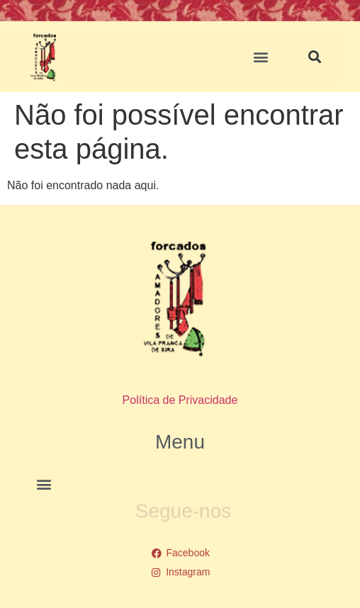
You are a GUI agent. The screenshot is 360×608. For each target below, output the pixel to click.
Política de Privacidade (180, 400)
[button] (261, 57)
